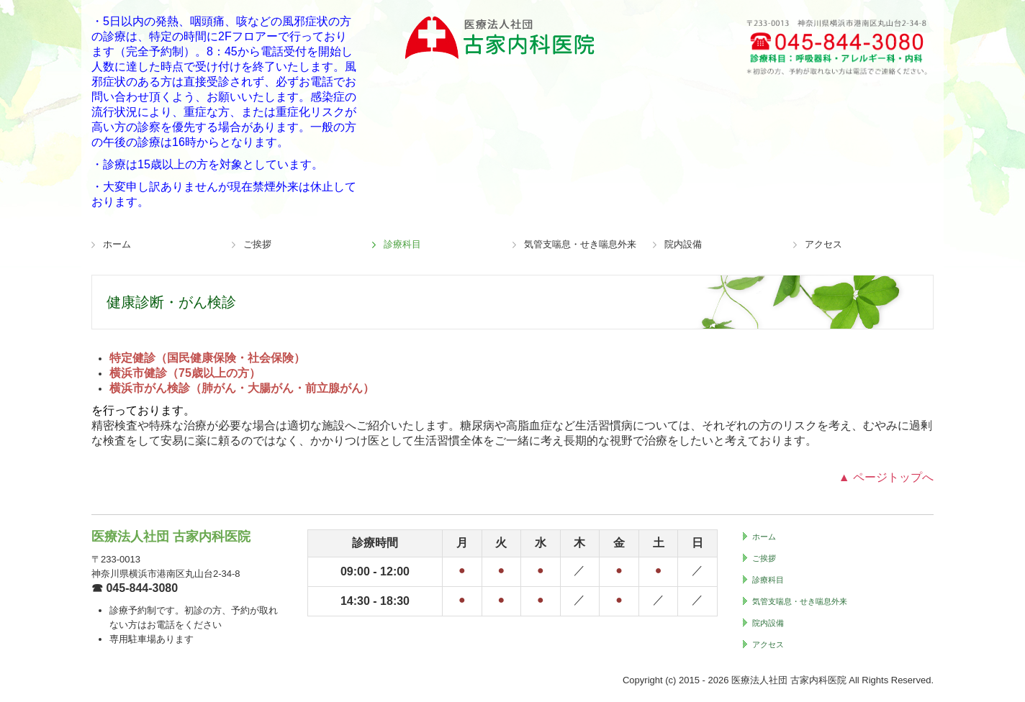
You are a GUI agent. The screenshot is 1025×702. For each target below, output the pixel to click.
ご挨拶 (257, 244)
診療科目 (402, 244)
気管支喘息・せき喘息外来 (580, 244)
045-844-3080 (142, 588)
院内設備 (683, 244)
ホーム (117, 244)
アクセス (823, 244)
